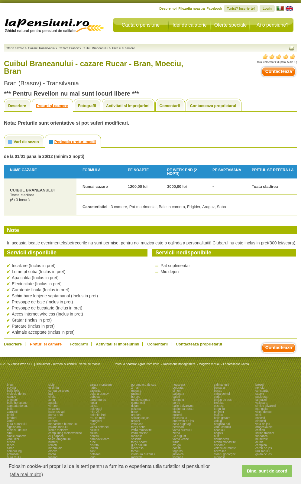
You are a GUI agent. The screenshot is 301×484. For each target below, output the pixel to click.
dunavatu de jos (183, 421)
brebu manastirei (225, 442)
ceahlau (219, 430)
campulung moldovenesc (65, 433)
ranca (11, 445)
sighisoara (14, 427)
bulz (216, 436)
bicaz (134, 412)
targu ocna (138, 427)
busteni (53, 442)
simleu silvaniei (265, 405)
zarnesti (12, 412)
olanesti (260, 421)
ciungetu (178, 399)
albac (10, 448)
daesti (177, 448)
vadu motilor (139, 433)
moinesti (136, 436)
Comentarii (170, 105)
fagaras (178, 451)
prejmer (219, 412)
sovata (11, 387)
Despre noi (167, 8)
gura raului (14, 457)
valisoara (261, 402)
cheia (52, 396)
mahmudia (55, 448)
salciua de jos (140, 418)
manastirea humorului (62, 424)
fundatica (261, 436)
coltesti (177, 415)
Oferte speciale (230, 25)
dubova (95, 396)
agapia (52, 402)
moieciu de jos (16, 393)
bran (10, 384)
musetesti (261, 439)
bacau (218, 390)
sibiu (10, 433)
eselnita (53, 387)
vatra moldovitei (141, 430)
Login (267, 8)
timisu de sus (222, 399)
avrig (51, 399)
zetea (176, 433)
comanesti (138, 402)
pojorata (178, 387)
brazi (93, 424)
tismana (178, 457)
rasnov (11, 396)
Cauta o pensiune (141, 25)
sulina (94, 433)
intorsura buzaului (143, 454)
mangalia (261, 408)
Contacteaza (278, 71)
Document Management (179, 364)
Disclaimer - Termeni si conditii (56, 364)
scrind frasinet (264, 433)
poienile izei (97, 415)
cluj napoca (56, 436)
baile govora (222, 418)
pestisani (178, 427)
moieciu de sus (17, 430)
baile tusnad (56, 412)
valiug (218, 421)
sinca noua (180, 418)
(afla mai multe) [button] (26, 474)
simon (177, 390)
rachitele (137, 457)
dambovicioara (99, 439)
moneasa (137, 448)
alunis (259, 442)
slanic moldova (58, 430)
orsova (52, 451)
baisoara (178, 393)
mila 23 (94, 412)
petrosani (13, 454)
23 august (179, 436)
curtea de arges (59, 390)
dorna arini (55, 415)
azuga (177, 445)
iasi (50, 393)
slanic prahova (16, 436)
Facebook (214, 8)
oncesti (260, 418)
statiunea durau (183, 408)
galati (176, 396)
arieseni (12, 399)
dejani (135, 405)
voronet (53, 405)
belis (10, 408)
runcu (93, 442)
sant (92, 451)
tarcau (135, 451)
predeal (12, 418)
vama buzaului (182, 430)
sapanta (95, 390)
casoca (136, 408)
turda (176, 442)
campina (261, 445)
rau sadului (262, 451)
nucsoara (179, 384)
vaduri (218, 396)
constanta (261, 390)
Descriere (17, 105)
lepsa (93, 402)
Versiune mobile (89, 364)
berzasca (220, 451)
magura (136, 390)
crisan (11, 442)
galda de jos (263, 454)
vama (10, 421)
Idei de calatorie (190, 25)
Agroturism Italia (148, 364)
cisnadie (219, 445)
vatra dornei (222, 393)
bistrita (94, 445)
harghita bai (222, 424)
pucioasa (261, 396)
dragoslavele (264, 427)
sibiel (51, 384)
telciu (258, 415)
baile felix (13, 390)
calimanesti (221, 384)
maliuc (218, 415)
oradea (136, 415)
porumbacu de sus (143, 384)
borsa (52, 454)
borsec (135, 396)
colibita (94, 430)
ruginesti (219, 457)
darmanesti (221, 439)
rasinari (136, 393)
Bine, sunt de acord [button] (267, 471)
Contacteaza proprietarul (213, 105)
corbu (176, 402)
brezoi (259, 384)
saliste (94, 405)
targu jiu (219, 408)
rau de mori (97, 418)
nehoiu (259, 387)
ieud (92, 457)
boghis (218, 433)
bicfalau (219, 402)
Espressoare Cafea (236, 364)
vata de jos (262, 424)
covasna (54, 408)
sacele (259, 393)
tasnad (52, 457)
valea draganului (59, 439)
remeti (52, 445)
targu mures (98, 399)
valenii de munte (225, 448)
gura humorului (17, 424)
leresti (94, 448)
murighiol (96, 421)
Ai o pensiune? (273, 25)
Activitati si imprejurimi (128, 105)
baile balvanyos (183, 405)
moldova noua (140, 399)
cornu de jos (263, 448)
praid (10, 415)
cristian (260, 430)
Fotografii (87, 105)
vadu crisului (222, 427)
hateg (93, 387)
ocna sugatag (182, 424)
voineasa (137, 424)
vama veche (181, 439)
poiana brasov (99, 393)
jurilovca (178, 454)
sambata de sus (17, 405)
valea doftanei (99, 427)
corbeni (53, 421)
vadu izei (13, 439)
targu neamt (139, 442)
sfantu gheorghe (225, 454)
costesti (219, 405)
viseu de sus (263, 412)
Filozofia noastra (191, 8)
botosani (95, 454)
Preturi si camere (52, 105)
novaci (135, 421)
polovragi (96, 408)
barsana (219, 387)
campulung (14, 451)
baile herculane (17, 402)
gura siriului (139, 445)
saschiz (136, 439)
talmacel (261, 399)
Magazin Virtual (209, 364)
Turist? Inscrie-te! (241, 8)
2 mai (134, 387)
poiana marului (58, 427)
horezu (94, 436)
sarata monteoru (101, 384)
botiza (52, 418)
